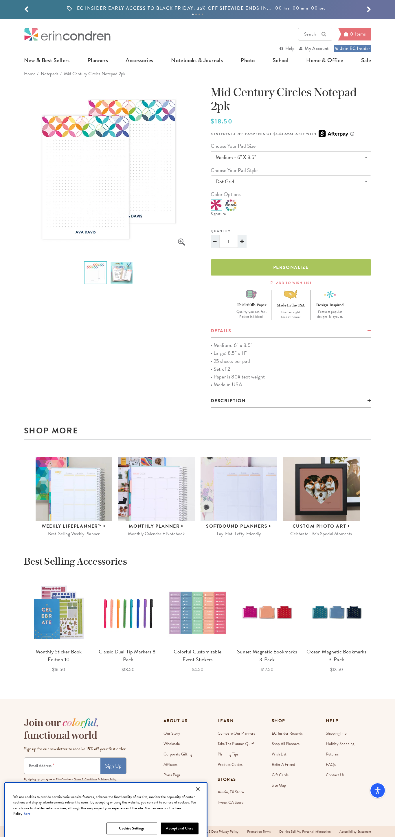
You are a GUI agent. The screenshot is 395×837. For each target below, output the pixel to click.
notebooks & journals (197, 60)
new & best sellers (47, 60)
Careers (169, 785)
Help (290, 48)
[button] (26, 9)
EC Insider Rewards (287, 733)
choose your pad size (233, 146)
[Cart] (354, 34)
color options (225, 194)
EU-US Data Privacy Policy (219, 831)
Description (228, 400)
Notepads (49, 73)
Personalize (291, 267)
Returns (332, 754)
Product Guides (230, 765)
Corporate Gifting (177, 754)
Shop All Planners (286, 744)
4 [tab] (202, 14)
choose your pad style (234, 170)
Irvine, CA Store (230, 802)
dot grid (225, 181)
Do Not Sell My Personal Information (305, 831)
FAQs (331, 765)
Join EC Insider (352, 48)
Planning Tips (228, 754)
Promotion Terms (259, 831)
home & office (324, 60)
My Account (317, 48)
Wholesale (171, 744)
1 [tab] (193, 14)
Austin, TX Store (231, 792)
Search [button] (315, 34)
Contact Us (335, 775)
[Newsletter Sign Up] (62, 766)
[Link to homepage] (67, 34)
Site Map (279, 785)
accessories (139, 60)
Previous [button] (20, 628)
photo (247, 60)
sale (366, 60)
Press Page (171, 775)
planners (97, 60)
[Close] (198, 814)
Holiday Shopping (340, 744)
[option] (197, 8)
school (281, 60)
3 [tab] (199, 14)
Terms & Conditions (85, 779)
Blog (167, 796)
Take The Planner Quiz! (236, 744)
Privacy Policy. (108, 779)
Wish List (279, 754)
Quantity (221, 231)
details (221, 330)
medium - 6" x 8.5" (236, 157)
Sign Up (113, 766)
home (29, 73)
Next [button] (376, 628)
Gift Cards (280, 775)
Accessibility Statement (355, 831)
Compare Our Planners (236, 733)
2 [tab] (196, 14)
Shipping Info (336, 733)
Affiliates (170, 765)
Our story (171, 733)
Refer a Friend (283, 765)
